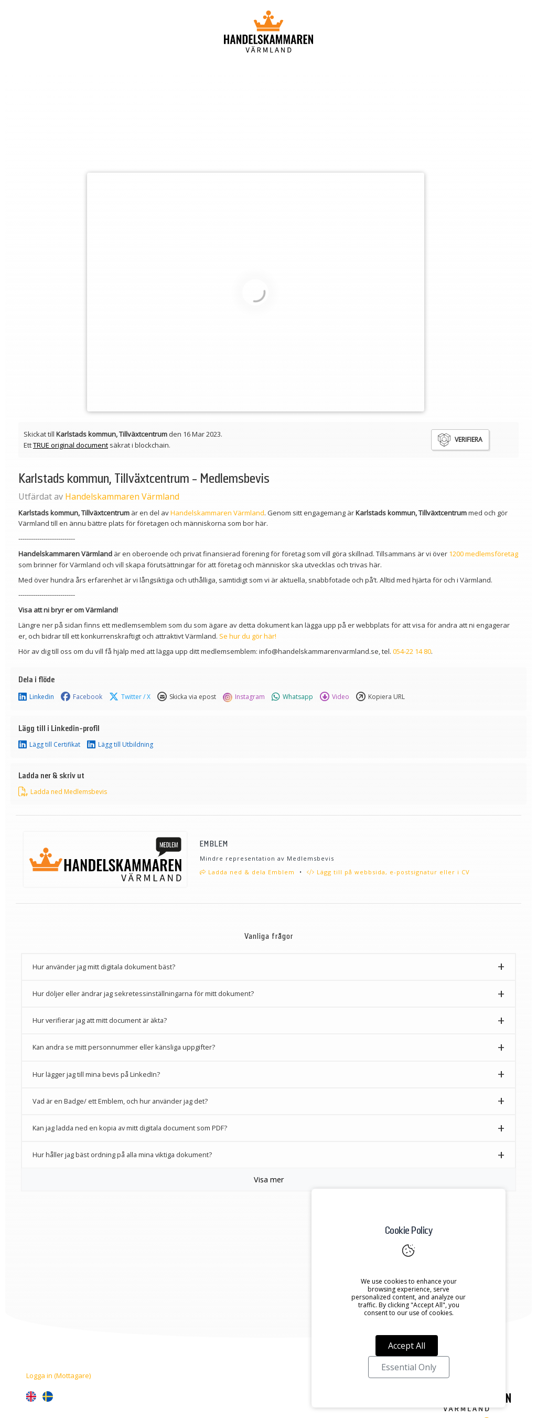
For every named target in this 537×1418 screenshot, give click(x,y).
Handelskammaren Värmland (122, 496)
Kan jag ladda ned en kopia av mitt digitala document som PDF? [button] (130, 1128)
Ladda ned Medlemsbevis (62, 792)
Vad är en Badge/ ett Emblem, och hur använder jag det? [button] (120, 1101)
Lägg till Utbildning (120, 744)
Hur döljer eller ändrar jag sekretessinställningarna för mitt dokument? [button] (143, 993)
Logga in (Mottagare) (58, 1375)
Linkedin (36, 697)
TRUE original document (70, 445)
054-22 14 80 (412, 651)
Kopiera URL (380, 697)
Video (334, 697)
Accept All (406, 1345)
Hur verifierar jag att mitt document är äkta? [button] (100, 1020)
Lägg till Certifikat (49, 744)
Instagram (244, 697)
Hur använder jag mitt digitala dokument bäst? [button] (104, 966)
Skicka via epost (186, 697)
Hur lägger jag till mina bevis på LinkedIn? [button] (96, 1074)
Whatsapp (292, 697)
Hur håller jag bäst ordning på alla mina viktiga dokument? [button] (122, 1154)
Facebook (81, 697)
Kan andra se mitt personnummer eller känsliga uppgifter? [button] (124, 1047)
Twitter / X (130, 697)
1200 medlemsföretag (483, 553)
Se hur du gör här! (247, 636)
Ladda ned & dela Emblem (247, 872)
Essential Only (408, 1367)
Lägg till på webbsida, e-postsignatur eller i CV (388, 872)
